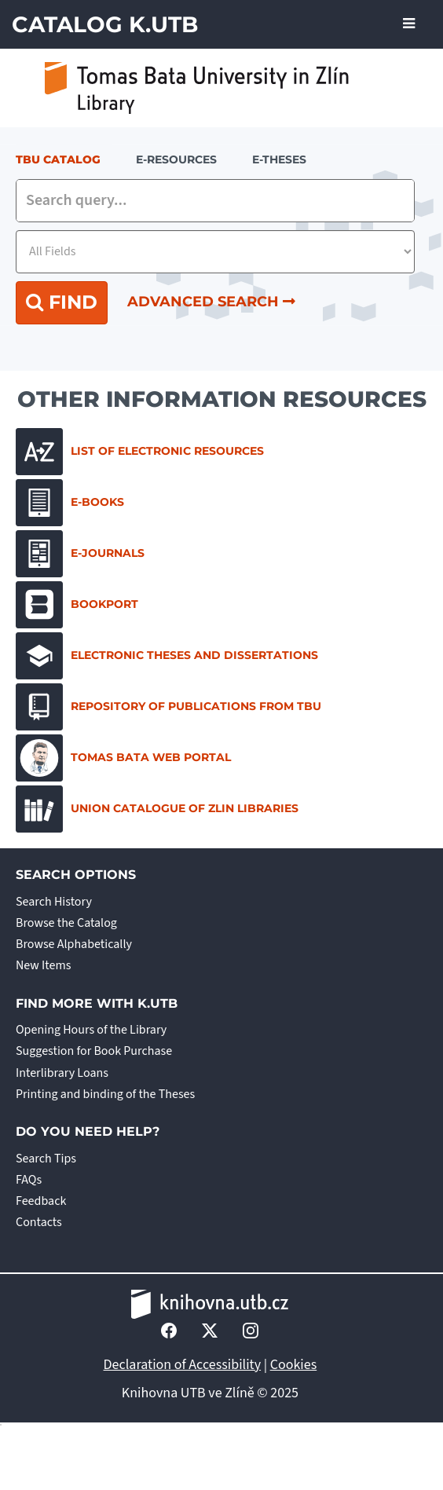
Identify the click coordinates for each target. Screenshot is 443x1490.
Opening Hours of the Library (91, 1029)
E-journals (80, 553)
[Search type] (215, 251)
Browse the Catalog (66, 923)
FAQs (29, 1179)
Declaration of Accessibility (183, 1365)
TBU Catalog (58, 159)
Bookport (77, 604)
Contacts (39, 1222)
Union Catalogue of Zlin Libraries (157, 809)
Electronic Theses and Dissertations (167, 655)
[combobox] (215, 200)
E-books (70, 502)
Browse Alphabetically (74, 944)
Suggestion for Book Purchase (94, 1051)
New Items (43, 965)
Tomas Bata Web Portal (123, 758)
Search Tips (46, 1158)
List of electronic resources (140, 451)
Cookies (293, 1365)
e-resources (176, 159)
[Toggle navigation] (408, 24)
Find (61, 302)
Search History (54, 901)
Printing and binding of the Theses (105, 1094)
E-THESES (279, 159)
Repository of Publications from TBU (168, 706)
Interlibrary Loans (62, 1073)
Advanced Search (211, 301)
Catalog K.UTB (105, 24)
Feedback (41, 1201)
